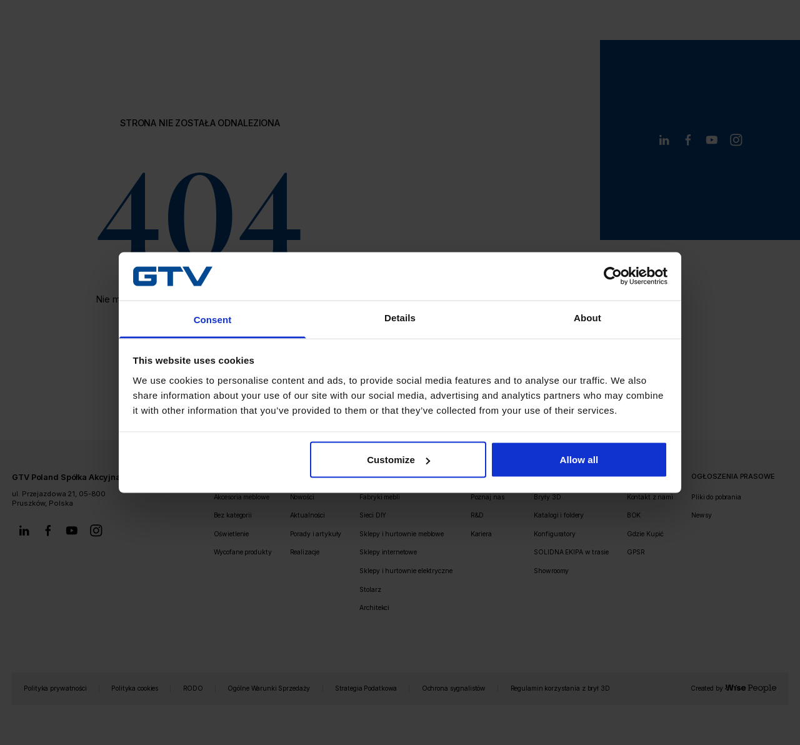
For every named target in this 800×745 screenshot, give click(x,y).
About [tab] (587, 317)
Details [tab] (400, 317)
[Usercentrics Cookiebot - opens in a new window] (613, 276)
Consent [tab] (213, 319)
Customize (398, 459)
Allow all (579, 459)
